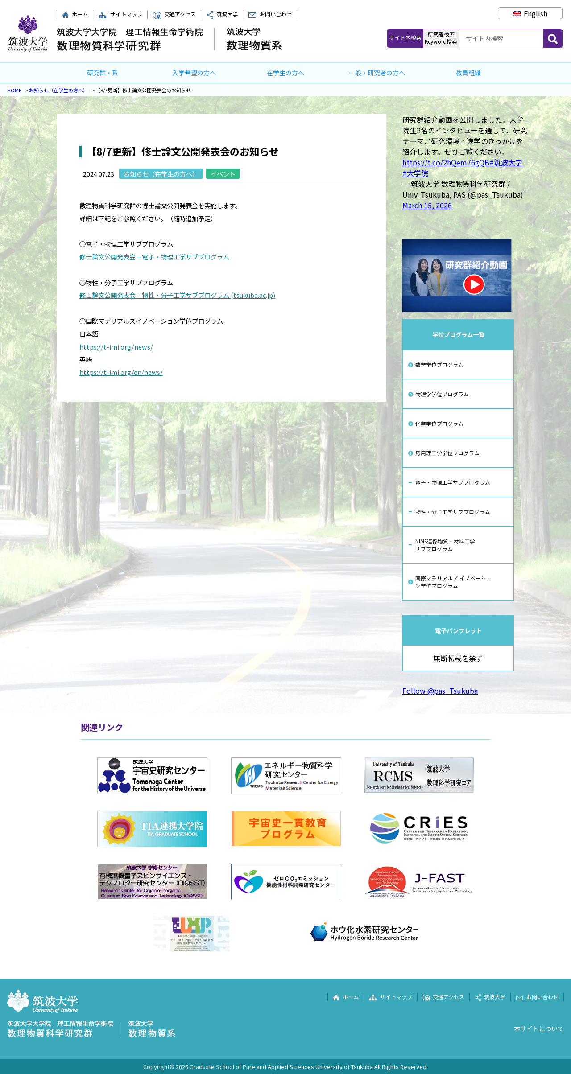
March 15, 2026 (427, 205)
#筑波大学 (505, 162)
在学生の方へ (285, 72)
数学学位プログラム (439, 364)
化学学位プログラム (439, 423)
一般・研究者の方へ (377, 72)
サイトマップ (120, 14)
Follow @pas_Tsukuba (440, 690)
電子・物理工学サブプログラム (452, 482)
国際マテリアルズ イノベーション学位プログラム (453, 581)
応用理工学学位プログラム (447, 453)
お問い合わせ (269, 14)
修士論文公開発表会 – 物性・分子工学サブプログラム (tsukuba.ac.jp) (177, 295)
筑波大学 (222, 14)
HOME (14, 90)
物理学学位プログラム (442, 394)
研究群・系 (102, 72)
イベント (223, 173)
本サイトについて (539, 1028)
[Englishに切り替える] (530, 13)
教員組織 (468, 72)
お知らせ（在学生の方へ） (58, 90)
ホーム (74, 14)
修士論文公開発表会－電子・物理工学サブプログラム (154, 256)
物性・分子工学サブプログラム (452, 511)
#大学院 (415, 173)
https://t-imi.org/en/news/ (121, 372)
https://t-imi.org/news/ (116, 346)
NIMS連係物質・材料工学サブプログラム (445, 544)
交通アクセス (174, 14)
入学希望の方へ (194, 72)
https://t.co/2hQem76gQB (445, 162)
